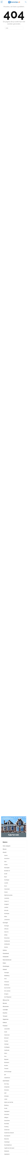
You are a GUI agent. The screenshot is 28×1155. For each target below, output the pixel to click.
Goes (5, 978)
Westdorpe (6, 984)
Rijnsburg (6, 1105)
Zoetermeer (6, 1129)
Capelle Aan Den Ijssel (9, 1148)
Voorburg (6, 1126)
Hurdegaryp (6, 1047)
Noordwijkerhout (8, 1145)
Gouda (5, 1108)
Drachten (5, 1013)
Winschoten (7, 938)
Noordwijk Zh (7, 1135)
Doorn (5, 886)
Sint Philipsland (7, 997)
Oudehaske (6, 1050)
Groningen (5, 922)
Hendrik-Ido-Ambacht (9, 1132)
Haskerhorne (7, 1077)
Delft (5, 1093)
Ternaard (5, 1016)
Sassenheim (7, 1120)
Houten (6, 864)
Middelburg (6, 975)
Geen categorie (6, 846)
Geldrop (5, 950)
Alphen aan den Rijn (8, 1102)
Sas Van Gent (7, 987)
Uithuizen (6, 928)
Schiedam (6, 1096)
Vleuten (6, 892)
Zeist (5, 861)
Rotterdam (6, 1090)
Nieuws (4, 849)
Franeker (6, 1041)
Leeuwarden (7, 1028)
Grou (5, 1056)
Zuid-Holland (6, 1080)
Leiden (5, 1099)
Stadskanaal (7, 941)
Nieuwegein (6, 867)
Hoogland (6, 904)
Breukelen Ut (7, 870)
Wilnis (5, 916)
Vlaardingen (7, 1141)
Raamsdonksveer (7, 960)
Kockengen (6, 913)
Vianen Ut (6, 901)
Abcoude (6, 910)
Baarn (5, 876)
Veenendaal (6, 889)
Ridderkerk (6, 1151)
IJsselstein (6, 898)
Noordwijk (6, 1123)
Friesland (5, 1025)
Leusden (6, 882)
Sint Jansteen (7, 990)
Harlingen (6, 1044)
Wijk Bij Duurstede (8, 895)
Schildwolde (7, 944)
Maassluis (6, 1138)
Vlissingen (6, 972)
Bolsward (6, 1038)
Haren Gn (6, 931)
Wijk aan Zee (6, 1000)
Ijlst (5, 1074)
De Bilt (5, 873)
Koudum (6, 1065)
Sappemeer (5, 1019)
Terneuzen (6, 981)
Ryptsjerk (6, 1059)
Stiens (5, 1053)
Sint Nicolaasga (7, 1071)
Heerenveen (7, 1034)
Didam (4, 963)
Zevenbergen (6, 966)
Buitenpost (6, 1062)
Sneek (5, 1031)
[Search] (25, 2)
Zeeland (5, 969)
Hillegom (6, 1117)
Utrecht (4, 852)
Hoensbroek (6, 953)
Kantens (6, 947)
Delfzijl (5, 934)
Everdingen (6, 879)
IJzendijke (5, 1009)
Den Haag (6, 1083)
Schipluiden (6, 956)
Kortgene (6, 994)
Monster (5, 1003)
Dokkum (5, 1022)
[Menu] (2, 2)
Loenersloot (7, 919)
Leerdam (6, 907)
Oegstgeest (6, 1111)
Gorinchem (6, 1114)
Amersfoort (6, 858)
